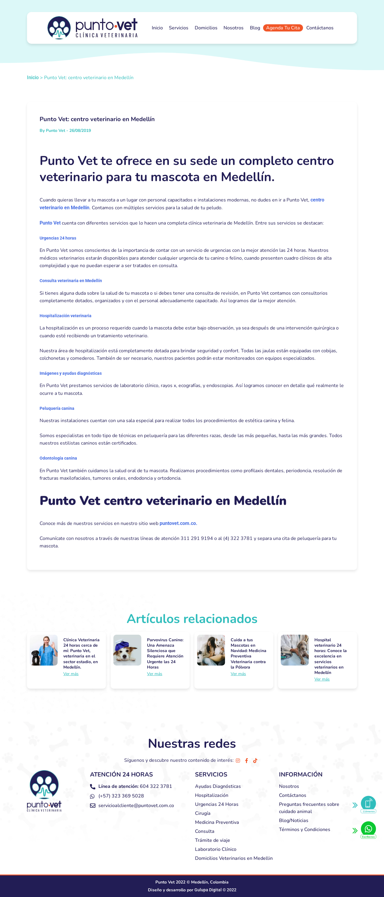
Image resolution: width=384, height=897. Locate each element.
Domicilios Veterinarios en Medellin (234, 858)
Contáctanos (320, 28)
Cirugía (203, 813)
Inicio (157, 28)
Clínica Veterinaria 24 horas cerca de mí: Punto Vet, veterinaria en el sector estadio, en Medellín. (81, 653)
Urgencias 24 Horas (216, 804)
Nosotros (234, 28)
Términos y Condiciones (304, 829)
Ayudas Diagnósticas (218, 786)
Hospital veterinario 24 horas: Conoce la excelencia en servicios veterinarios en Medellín (330, 656)
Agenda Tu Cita (283, 28)
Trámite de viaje (212, 840)
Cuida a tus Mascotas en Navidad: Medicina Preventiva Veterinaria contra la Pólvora (248, 653)
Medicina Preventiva (217, 822)
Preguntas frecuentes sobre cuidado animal (309, 808)
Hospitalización (211, 795)
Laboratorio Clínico (215, 849)
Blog (255, 28)
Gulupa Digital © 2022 (215, 889)
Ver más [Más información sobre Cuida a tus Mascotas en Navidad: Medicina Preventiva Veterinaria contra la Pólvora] (238, 674)
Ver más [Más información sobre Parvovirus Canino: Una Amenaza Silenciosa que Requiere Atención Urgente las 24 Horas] (154, 674)
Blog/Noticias (293, 820)
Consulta (204, 831)
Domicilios (206, 28)
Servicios (178, 28)
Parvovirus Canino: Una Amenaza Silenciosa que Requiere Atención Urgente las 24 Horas (165, 653)
